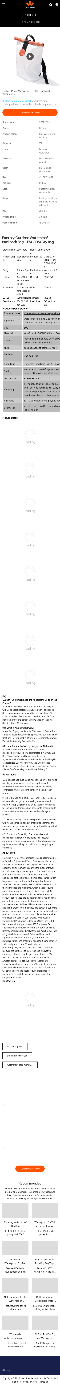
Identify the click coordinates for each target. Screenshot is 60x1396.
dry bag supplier (15, 1046)
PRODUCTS (34, 22)
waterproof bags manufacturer (22, 1064)
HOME (23, 22)
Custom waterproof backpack (16, 101)
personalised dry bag (17, 1055)
